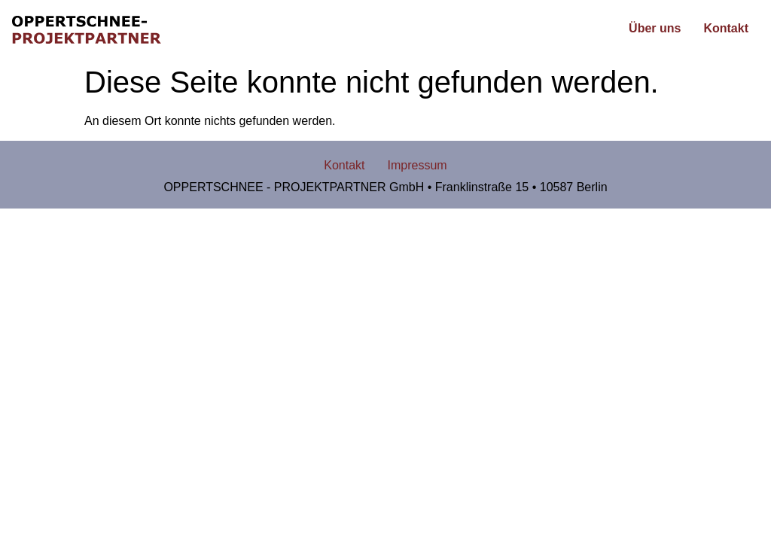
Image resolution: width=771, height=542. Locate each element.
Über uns (655, 28)
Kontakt (725, 28)
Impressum (417, 165)
